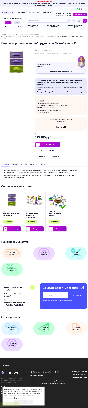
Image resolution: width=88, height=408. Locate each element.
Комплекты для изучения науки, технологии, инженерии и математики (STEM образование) (27, 36)
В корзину (50, 144)
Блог (39, 12)
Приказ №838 (7, 26)
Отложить (55, 156)
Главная (3, 34)
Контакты (47, 12)
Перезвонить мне (79, 14)
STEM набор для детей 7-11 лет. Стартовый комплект (57, 213)
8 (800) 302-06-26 (63, 13)
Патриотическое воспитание (53, 26)
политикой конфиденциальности (59, 301)
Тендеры (31, 12)
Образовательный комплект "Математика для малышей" (11, 213)
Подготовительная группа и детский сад (28, 34)
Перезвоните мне (80, 377)
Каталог (10, 34)
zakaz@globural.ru (81, 11)
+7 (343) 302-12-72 (63, 15)
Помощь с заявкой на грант (76, 26)
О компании (20, 12)
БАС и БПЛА (19, 26)
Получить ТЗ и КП (47, 151)
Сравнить (42, 156)
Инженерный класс (33, 26)
